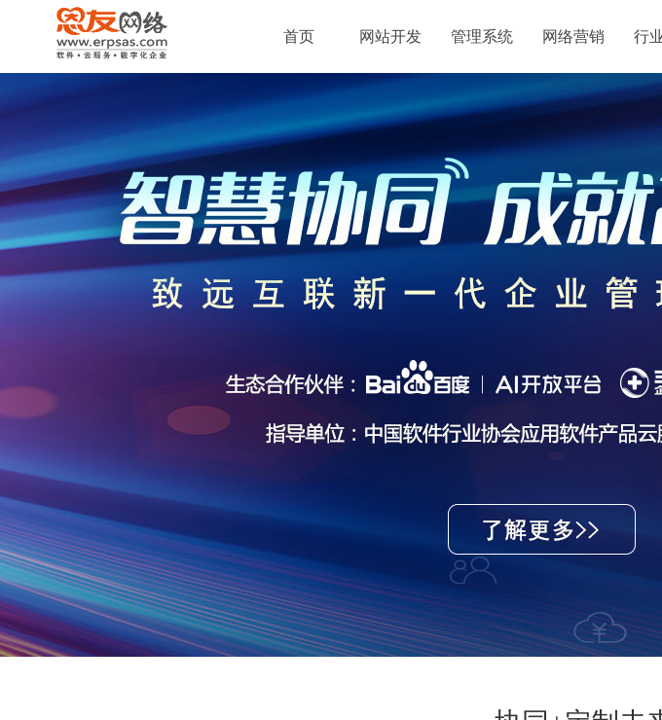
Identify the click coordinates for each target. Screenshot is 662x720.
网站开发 (390, 36)
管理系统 (482, 36)
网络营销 (573, 36)
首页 (298, 36)
